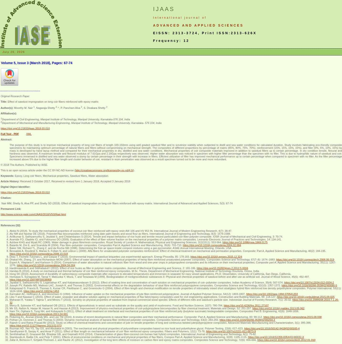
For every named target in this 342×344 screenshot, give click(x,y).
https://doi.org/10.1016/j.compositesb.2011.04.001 (39, 314)
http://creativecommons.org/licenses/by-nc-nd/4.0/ (104, 170)
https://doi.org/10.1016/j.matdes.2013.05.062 (278, 308)
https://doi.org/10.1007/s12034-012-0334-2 (309, 282)
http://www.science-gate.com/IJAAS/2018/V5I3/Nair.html (33, 214)
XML (29, 134)
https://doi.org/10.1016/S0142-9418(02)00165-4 (272, 328)
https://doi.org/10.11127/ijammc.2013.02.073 (36, 325)
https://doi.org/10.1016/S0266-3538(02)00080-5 (309, 285)
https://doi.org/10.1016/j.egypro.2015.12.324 (216, 256)
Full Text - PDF (10, 134)
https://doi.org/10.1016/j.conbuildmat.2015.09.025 (306, 296)
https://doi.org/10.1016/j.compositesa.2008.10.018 (39, 253)
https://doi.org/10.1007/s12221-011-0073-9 (231, 331)
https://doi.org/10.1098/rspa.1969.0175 (245, 242)
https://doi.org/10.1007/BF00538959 (31, 279)
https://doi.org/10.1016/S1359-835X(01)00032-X (276, 337)
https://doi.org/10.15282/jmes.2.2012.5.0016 (222, 268)
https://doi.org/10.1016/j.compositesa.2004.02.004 (212, 245)
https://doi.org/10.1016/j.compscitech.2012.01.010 (286, 339)
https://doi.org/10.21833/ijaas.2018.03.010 (25, 128)
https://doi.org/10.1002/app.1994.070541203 (272, 294)
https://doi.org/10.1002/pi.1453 (41, 291)
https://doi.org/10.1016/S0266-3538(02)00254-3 (247, 319)
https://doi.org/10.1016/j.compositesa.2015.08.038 (292, 317)
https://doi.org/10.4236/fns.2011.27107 (246, 305)
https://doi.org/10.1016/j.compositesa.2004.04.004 (46, 265)
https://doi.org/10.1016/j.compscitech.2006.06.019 (305, 259)
